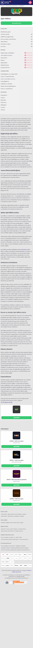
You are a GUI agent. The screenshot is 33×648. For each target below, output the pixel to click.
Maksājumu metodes (19, 516)
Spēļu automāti (10, 514)
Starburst (15, 529)
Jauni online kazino (23, 539)
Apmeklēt (17, 417)
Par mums (3, 550)
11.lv (14, 537)
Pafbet (20, 537)
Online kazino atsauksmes (12, 5)
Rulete (14, 522)
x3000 (17, 537)
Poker (11, 522)
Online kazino (4, 514)
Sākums (2, 5)
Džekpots (8, 522)
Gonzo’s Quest (9, 529)
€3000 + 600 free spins (16, 441)
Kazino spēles (18, 514)
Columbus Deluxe (22, 529)
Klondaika (6, 537)
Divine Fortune (4, 531)
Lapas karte (18, 572)
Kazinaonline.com (26, 550)
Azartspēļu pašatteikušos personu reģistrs (19, 548)
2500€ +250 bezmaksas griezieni (16, 479)
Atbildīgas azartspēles (21, 546)
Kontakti (8, 550)
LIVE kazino (24, 249)
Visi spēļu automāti (18, 531)
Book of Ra (3, 529)
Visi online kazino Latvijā (6, 539)
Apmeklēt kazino (16, 23)
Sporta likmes (11, 516)
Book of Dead (11, 531)
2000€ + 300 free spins (16, 460)
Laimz (2, 537)
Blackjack (3, 522)
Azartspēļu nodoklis (5, 548)
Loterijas (21, 522)
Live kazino (24, 514)
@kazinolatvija (8, 402)
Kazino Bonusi (4, 516)
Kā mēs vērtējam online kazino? (8, 546)
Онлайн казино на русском (15, 550)
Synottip (11, 537)
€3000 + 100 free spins (16, 499)
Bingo (17, 522)
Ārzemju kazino (15, 539)
